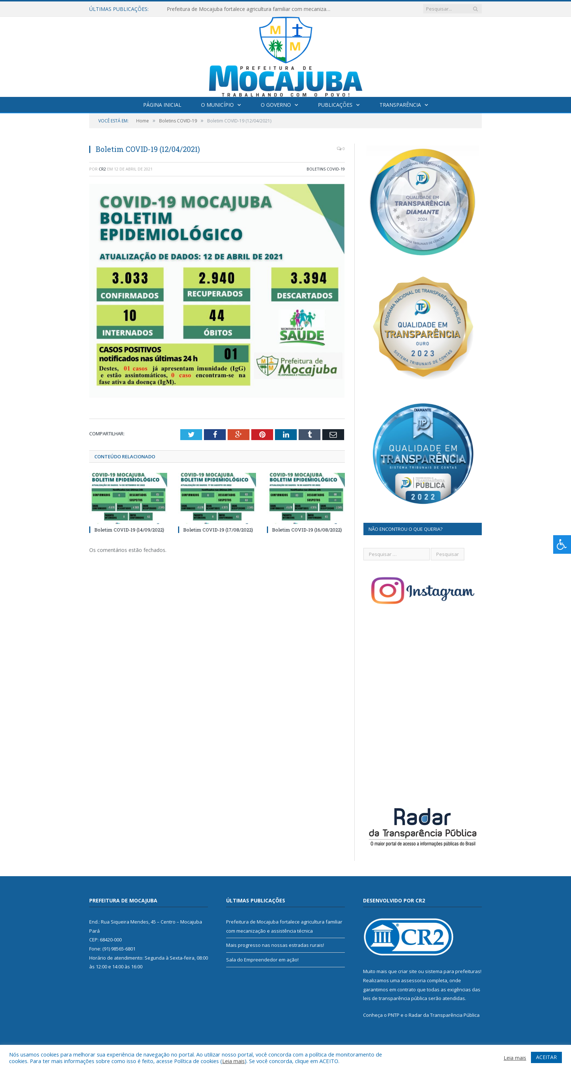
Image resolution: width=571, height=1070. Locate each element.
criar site (407, 971)
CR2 (102, 169)
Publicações (335, 104)
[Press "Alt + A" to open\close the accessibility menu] (562, 544)
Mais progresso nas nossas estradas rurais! (275, 945)
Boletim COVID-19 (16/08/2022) (307, 529)
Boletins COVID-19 (326, 169)
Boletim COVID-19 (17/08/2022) (218, 529)
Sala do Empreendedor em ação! (262, 959)
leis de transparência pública (395, 998)
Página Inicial (162, 104)
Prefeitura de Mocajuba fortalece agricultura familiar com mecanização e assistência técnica (250, 9)
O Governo (276, 104)
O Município (217, 104)
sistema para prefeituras (452, 971)
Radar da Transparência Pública (444, 1015)
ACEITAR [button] (546, 1057)
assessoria (413, 980)
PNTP (393, 1015)
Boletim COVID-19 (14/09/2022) (129, 529)
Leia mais (233, 1061)
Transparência (400, 104)
